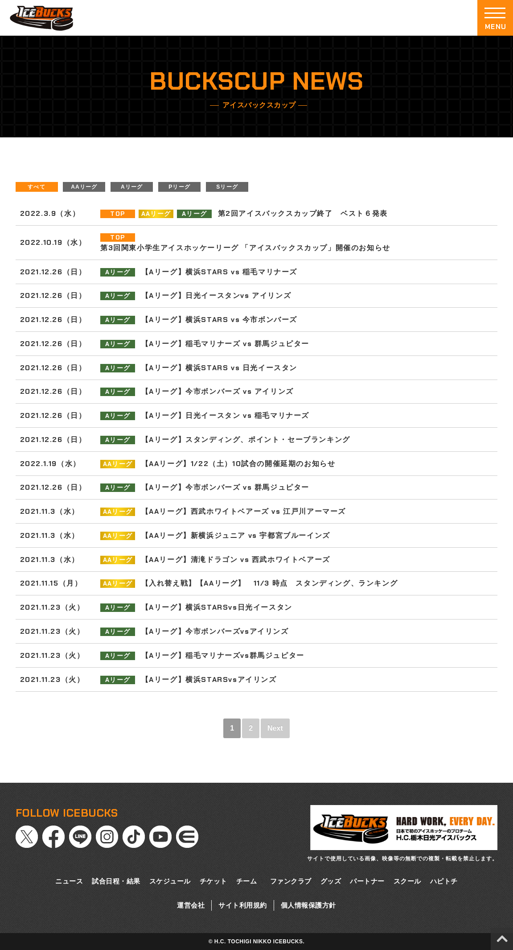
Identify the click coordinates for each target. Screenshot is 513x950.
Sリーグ (227, 187)
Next (275, 728)
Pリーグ (179, 187)
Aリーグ (132, 187)
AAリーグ (84, 187)
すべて (36, 187)
